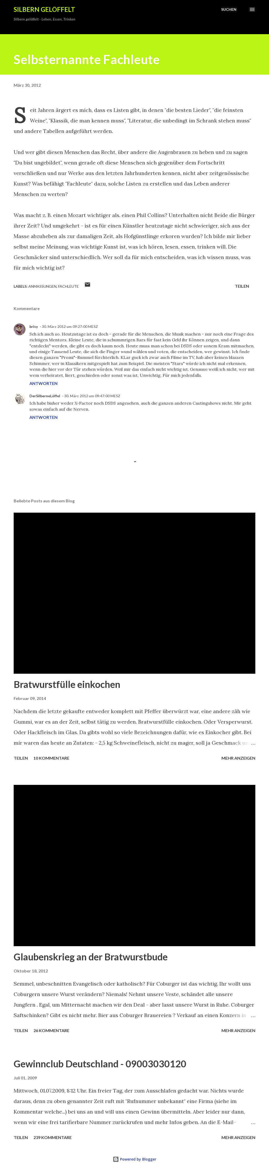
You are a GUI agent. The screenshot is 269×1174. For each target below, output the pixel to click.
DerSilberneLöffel (44, 396)
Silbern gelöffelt (44, 9)
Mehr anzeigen (238, 757)
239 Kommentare (52, 1137)
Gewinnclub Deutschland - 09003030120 (100, 1063)
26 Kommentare (51, 1030)
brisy (33, 326)
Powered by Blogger (134, 1159)
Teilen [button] (242, 286)
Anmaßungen (42, 286)
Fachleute (68, 286)
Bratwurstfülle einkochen (67, 684)
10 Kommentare (51, 757)
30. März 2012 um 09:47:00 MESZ (92, 396)
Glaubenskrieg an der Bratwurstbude (91, 956)
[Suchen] (228, 9)
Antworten (43, 383)
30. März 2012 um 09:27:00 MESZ (70, 326)
